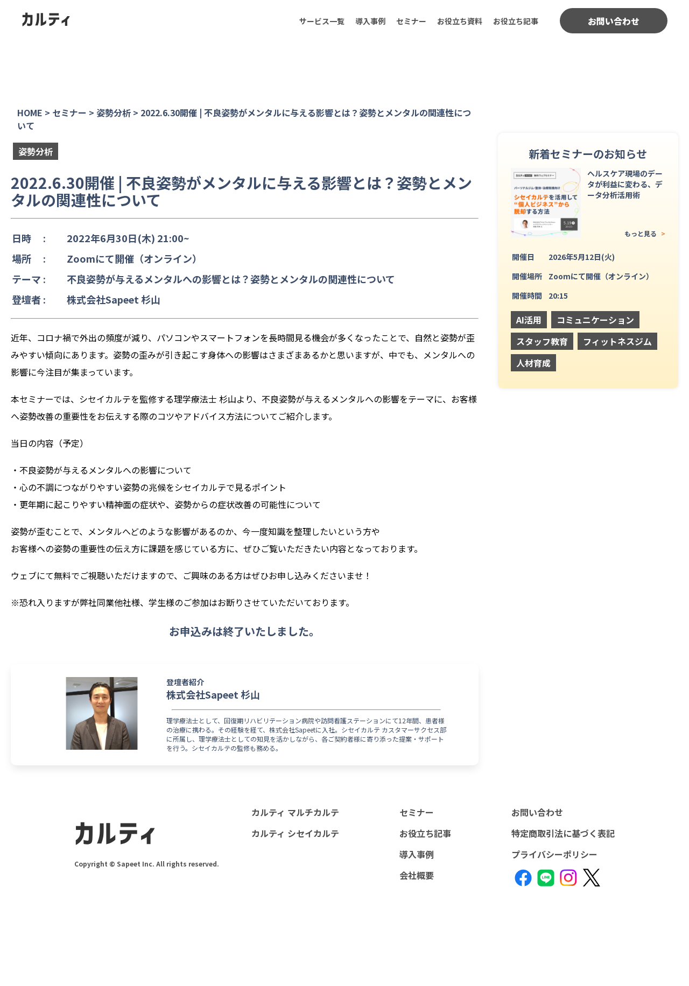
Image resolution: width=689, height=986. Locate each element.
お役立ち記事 (515, 21)
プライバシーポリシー (554, 854)
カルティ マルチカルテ (295, 812)
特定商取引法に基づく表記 (563, 833)
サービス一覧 (321, 21)
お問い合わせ (613, 21)
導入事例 (370, 21)
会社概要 (416, 875)
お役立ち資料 (459, 21)
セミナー (411, 21)
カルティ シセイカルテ (295, 833)
